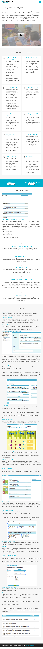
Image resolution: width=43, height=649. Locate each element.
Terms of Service (32, 645)
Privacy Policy (27, 645)
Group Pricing (32, 184)
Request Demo (11, 184)
